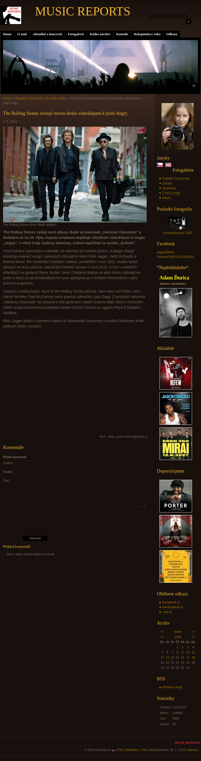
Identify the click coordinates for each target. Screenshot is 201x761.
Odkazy (171, 34)
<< (162, 632)
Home (7, 34)
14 (172, 657)
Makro (166, 198)
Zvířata (167, 183)
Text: (6, 480)
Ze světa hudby (55, 98)
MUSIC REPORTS (82, 11)
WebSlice (132, 750)
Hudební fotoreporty (175, 178)
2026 (177, 637)
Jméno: (8, 463)
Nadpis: (8, 472)
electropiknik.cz (172, 607)
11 (193, 652)
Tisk (144, 750)
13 (167, 657)
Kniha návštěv (100, 34)
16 (182, 657)
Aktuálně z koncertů (47, 34)
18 (193, 657)
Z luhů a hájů (171, 193)
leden (178, 632)
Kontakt (122, 34)
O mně (22, 34)
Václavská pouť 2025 (177, 233)
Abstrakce (169, 188)
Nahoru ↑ (194, 750)
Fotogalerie (76, 34)
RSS (120, 750)
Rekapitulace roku (147, 34)
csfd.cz (167, 612)
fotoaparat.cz (171, 602)
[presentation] (76, 521)
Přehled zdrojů (172, 687)
